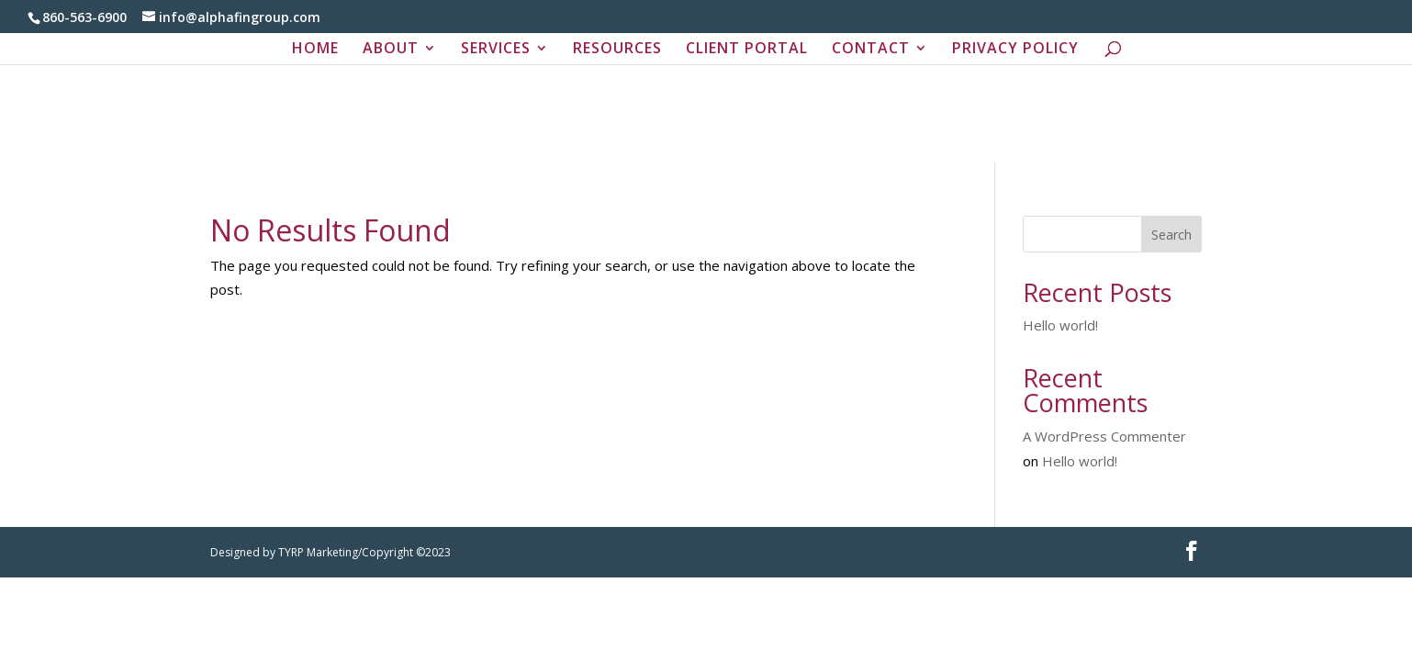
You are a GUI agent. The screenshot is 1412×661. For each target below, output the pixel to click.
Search (1171, 234)
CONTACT (871, 49)
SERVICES (496, 49)
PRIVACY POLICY (1015, 49)
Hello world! (1060, 325)
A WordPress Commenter (1104, 436)
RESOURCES (617, 49)
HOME (315, 49)
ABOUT (391, 49)
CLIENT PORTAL (747, 49)
